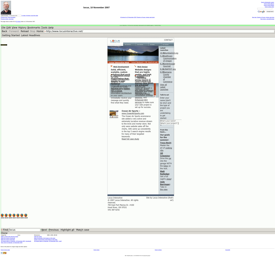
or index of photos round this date (30, 15)
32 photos (18, 21)
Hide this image (38, 236)
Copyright (227, 249)
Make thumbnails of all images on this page (44, 238)
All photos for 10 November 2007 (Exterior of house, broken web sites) (137, 17)
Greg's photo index (269, 6)
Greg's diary (96, 249)
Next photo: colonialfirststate (267, 19)
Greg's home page (5, 249)
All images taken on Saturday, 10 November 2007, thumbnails (16, 241)
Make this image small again (8, 239)
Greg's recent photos (269, 5)
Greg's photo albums (269, 3)
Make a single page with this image (9, 236)
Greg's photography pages (267, 2)
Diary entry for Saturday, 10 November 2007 (11, 242)
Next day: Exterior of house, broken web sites (263, 17)
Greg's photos (158, 249)
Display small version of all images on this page (45, 239)
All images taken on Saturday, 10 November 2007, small (47, 241)
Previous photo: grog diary (7, 19)
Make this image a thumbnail (8, 238)
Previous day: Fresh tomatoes (8, 17)
